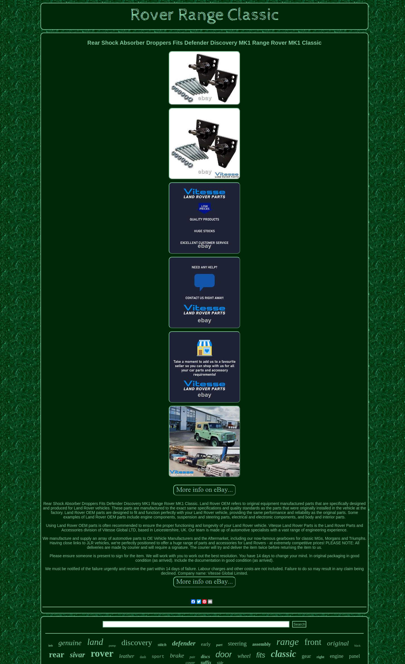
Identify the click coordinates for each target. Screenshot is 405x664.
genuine (70, 643)
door (223, 654)
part (219, 645)
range (287, 641)
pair (192, 657)
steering (237, 643)
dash (143, 657)
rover (102, 653)
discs (205, 656)
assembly (261, 644)
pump (112, 645)
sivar (77, 655)
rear (56, 654)
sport (158, 656)
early (206, 644)
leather (126, 656)
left (50, 645)
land (95, 642)
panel (354, 656)
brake (177, 655)
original (338, 643)
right (320, 657)
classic (283, 654)
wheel (244, 656)
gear (306, 656)
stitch (162, 645)
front (312, 642)
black (357, 645)
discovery (137, 642)
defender (183, 643)
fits (260, 655)
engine (336, 656)
